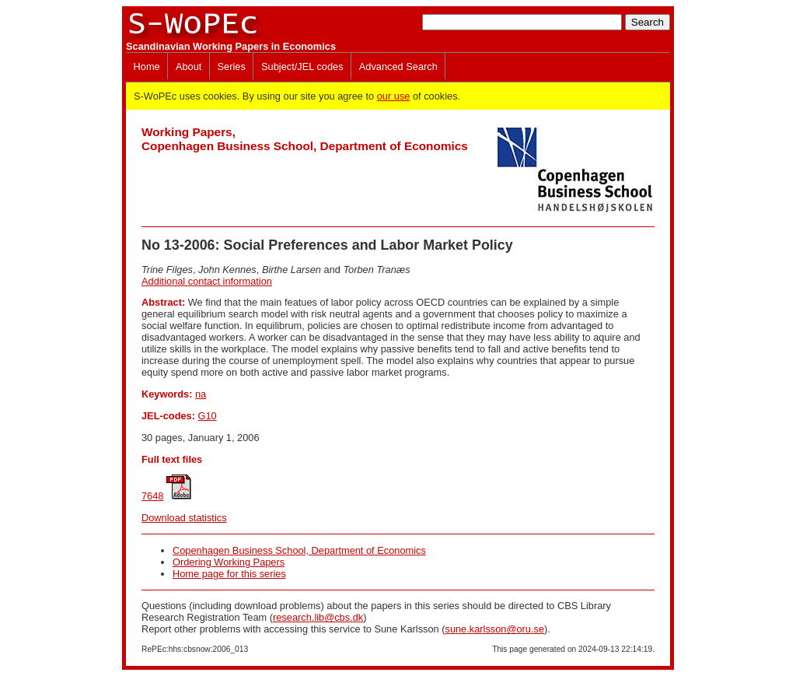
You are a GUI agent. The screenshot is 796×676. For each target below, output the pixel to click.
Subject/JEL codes (302, 66)
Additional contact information (206, 281)
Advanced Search (398, 66)
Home (147, 66)
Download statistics (184, 518)
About (188, 66)
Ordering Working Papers (229, 562)
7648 (152, 496)
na (200, 394)
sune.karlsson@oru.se (494, 629)
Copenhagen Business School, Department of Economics (299, 550)
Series (232, 66)
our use (393, 96)
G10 (207, 416)
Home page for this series (229, 574)
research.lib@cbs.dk (318, 617)
